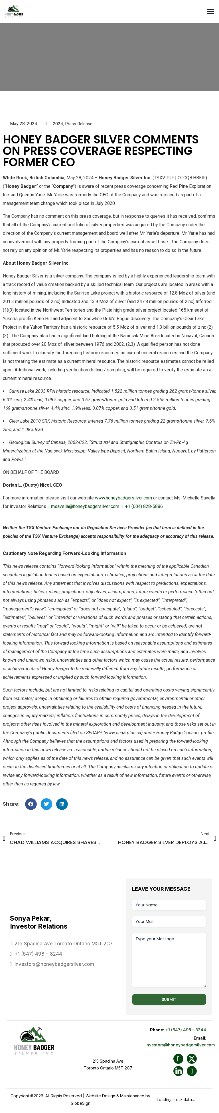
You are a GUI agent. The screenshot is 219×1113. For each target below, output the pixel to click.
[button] (31, 804)
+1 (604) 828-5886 (144, 506)
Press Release (80, 123)
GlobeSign (80, 1103)
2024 (58, 123)
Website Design (100, 1095)
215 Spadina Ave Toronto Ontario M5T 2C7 (64, 944)
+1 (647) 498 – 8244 (38, 954)
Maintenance (132, 1095)
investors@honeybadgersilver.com (54, 964)
